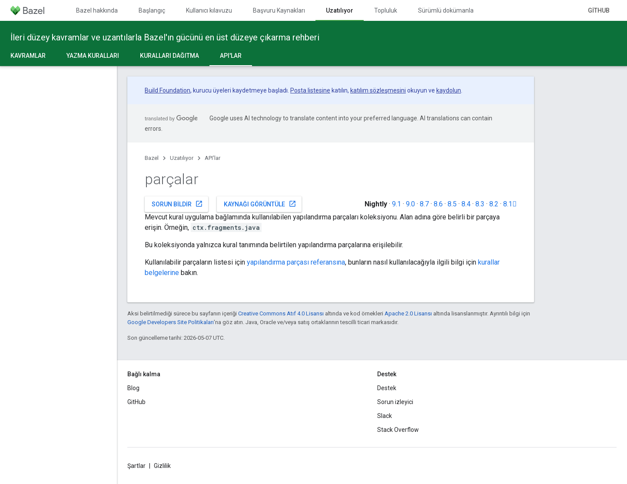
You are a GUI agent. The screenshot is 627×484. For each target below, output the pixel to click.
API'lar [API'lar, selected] (231, 55)
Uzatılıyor (181, 158)
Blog (133, 388)
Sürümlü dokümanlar (447, 10)
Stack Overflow (398, 429)
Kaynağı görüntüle (260, 204)
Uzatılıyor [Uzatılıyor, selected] (339, 10)
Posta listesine (310, 90)
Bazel (152, 158)
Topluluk (385, 10)
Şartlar (136, 465)
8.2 (493, 204)
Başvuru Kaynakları (279, 10)
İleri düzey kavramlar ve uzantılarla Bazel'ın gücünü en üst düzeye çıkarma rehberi (164, 37)
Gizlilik (162, 465)
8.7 (424, 204)
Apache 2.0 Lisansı (408, 313)
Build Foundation (167, 90)
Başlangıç (152, 10)
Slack (384, 415)
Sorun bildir (177, 204)
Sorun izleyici (395, 401)
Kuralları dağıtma (169, 55)
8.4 (466, 204)
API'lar (212, 158)
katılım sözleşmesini (378, 90)
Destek (386, 388)
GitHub (599, 10)
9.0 (410, 204)
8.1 (510, 204)
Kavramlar (28, 55)
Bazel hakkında (97, 10)
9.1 (396, 204)
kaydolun (448, 90)
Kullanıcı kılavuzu (209, 10)
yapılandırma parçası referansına (296, 262)
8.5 (452, 204)
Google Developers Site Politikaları (170, 322)
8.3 (479, 204)
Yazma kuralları (92, 55)
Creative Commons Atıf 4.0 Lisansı (281, 313)
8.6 (438, 204)
